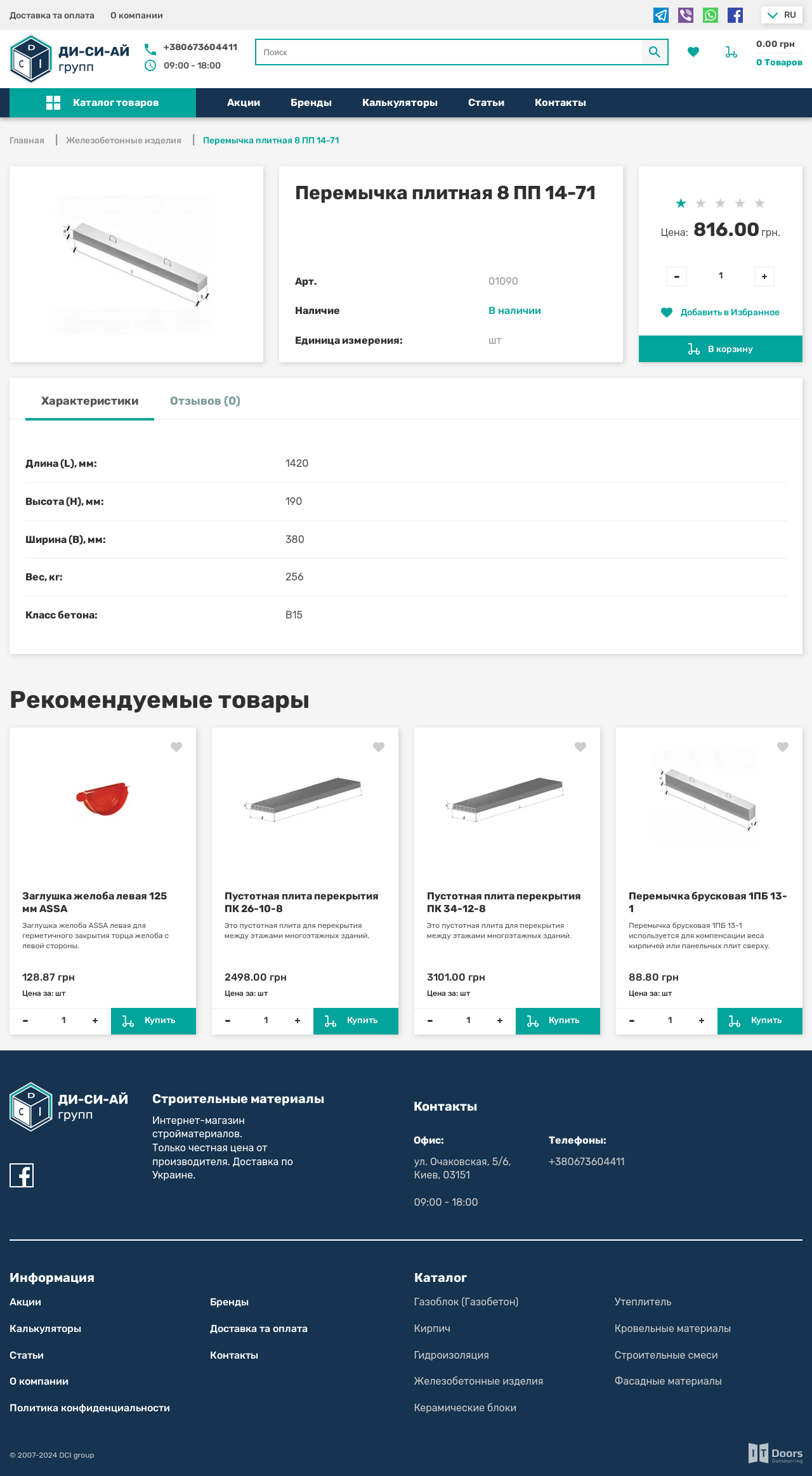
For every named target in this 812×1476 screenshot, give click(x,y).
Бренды (311, 102)
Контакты (560, 102)
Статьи (486, 102)
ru (790, 15)
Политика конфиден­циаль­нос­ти (90, 1408)
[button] (103, 102)
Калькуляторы (400, 102)
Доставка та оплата (52, 15)
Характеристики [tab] (89, 401)
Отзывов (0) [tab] (205, 401)
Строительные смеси (666, 1355)
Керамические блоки (465, 1408)
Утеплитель (643, 1302)
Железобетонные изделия (479, 1381)
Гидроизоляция (451, 1355)
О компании (136, 15)
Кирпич (432, 1329)
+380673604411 (200, 47)
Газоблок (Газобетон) (466, 1302)
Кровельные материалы (673, 1329)
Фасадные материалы (668, 1381)
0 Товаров (779, 62)
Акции (243, 102)
